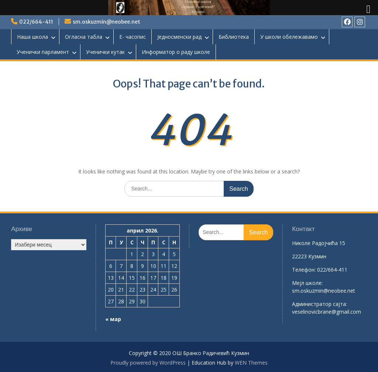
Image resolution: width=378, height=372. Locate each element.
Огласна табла (83, 36)
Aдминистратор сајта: (319, 303)
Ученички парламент (43, 51)
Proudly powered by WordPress (148, 362)
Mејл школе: (307, 282)
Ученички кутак (105, 51)
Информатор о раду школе (176, 51)
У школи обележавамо (289, 36)
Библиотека (234, 36)
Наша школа (32, 36)
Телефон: (304, 269)
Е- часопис (132, 36)
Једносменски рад (179, 36)
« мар (113, 319)
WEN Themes (251, 362)
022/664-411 (36, 21)
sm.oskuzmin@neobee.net (106, 21)
